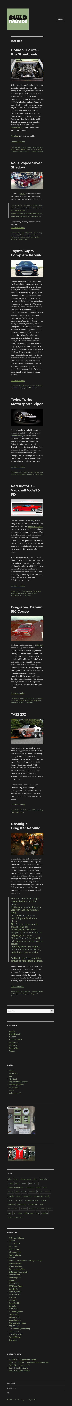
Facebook (11, 1383)
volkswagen (29, 1213)
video (20, 1213)
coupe (22, 700)
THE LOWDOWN (15, 1334)
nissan (10, 1200)
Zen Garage (13, 1340)
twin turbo (14, 474)
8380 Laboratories (16, 1238)
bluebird (16, 700)
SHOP (11, 1090)
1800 (40, 698)
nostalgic (32, 994)
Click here (15, 136)
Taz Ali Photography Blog (19, 1329)
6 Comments (29, 702)
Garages (12, 1037)
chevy (10, 1183)
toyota (25, 388)
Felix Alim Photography (18, 1272)
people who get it (31, 1200)
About (11, 1070)
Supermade (13, 1326)
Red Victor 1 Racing (35, 526)
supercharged (25, 237)
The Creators (14, 1331)
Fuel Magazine (15, 1278)
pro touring (21, 1205)
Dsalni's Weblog (15, 1266)
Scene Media (14, 1314)
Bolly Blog (13, 1246)
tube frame (19, 702)
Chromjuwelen (15, 1252)
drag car (17, 149)
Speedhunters (16, 436)
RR (35, 235)
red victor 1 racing (21, 593)
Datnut (12, 1258)
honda (24, 1192)
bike (10, 1179)
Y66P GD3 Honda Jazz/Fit (19, 1365)
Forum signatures (16, 1085)
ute (26, 151)
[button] (36, 1393)
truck (18, 151)
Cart (11, 1076)
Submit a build (15, 1093)
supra (20, 388)
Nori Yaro (13, 1297)
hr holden (39, 149)
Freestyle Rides (15, 1275)
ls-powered (45, 1192)
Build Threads (25, 147)
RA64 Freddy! (14, 1303)
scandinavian (15, 237)
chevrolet (43, 1179)
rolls (20, 235)
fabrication (24, 149)
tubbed (32, 237)
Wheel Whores (15, 1337)
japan (13, 702)
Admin (12, 1031)
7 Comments (33, 388)
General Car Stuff (16, 1040)
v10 (28, 474)
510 (12, 700)
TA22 (12, 812)
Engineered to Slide (17, 1269)
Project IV (13, 1045)
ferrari (38, 1188)
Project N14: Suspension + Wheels (23, 1359)
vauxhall (14, 595)
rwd (41, 1205)
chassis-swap (26, 1179)
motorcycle (38, 1196)
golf (17, 1192)
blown (36, 233)
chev (35, 1179)
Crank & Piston (15, 1255)
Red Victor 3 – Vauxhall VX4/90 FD (25, 490)
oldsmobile (14, 235)
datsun (27, 700)
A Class (12, 1241)
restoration (14, 388)
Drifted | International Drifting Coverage (25, 1261)
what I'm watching (15, 1217)
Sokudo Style (14, 1317)
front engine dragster (21, 994)
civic (17, 1183)
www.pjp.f (22, 193)
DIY (30, 1183)
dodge (37, 472)
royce (31, 235)
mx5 (47, 1196)
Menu (60, 19)
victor (19, 595)
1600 (37, 698)
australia (34, 147)
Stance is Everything (17, 1323)
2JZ (37, 386)
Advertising (14, 1073)
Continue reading (18, 142)
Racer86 (12, 1306)
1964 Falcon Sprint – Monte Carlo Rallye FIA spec (29, 1362)
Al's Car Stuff (14, 1244)
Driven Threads (15, 1263)
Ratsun (40, 645)
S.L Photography (16, 1312)
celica (37, 810)
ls (37, 1192)
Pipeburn (13, 1300)
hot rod (32, 1192)
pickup (13, 151)
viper (31, 474)
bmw (16, 1179)
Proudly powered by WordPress (28, 1400)
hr (34, 149)
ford (45, 1188)
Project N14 (13, 1048)
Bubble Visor (14, 1249)
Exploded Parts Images (18, 1082)
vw (38, 1213)
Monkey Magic (15, 1292)
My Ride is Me (14, 1295)
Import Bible (14, 1283)
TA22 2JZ (18, 714)
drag (12, 149)
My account (14, 1087)
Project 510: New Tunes (18, 1368)
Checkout (13, 1079)
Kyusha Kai (13, 1289)
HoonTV (12, 1280)
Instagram (11, 1388)
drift (36, 1183)
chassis (40, 147)
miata (18, 1196)
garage (11, 1192)
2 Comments (23, 239)
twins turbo (22, 474)
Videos (12, 1051)
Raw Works (13, 1309)
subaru (24, 1209)
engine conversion (15, 1188)
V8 (28, 151)
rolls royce (25, 235)
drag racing (37, 700)
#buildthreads (16, 128)
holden (30, 149)
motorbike (27, 1196)
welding (44, 1213)
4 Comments (27, 595)
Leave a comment (37, 151)
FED (12, 994)
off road (19, 1200)
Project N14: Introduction (19, 1371)
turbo (22, 151)
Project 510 (13, 1042)
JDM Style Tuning (16, 1286)
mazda (11, 1196)
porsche (11, 1205)
